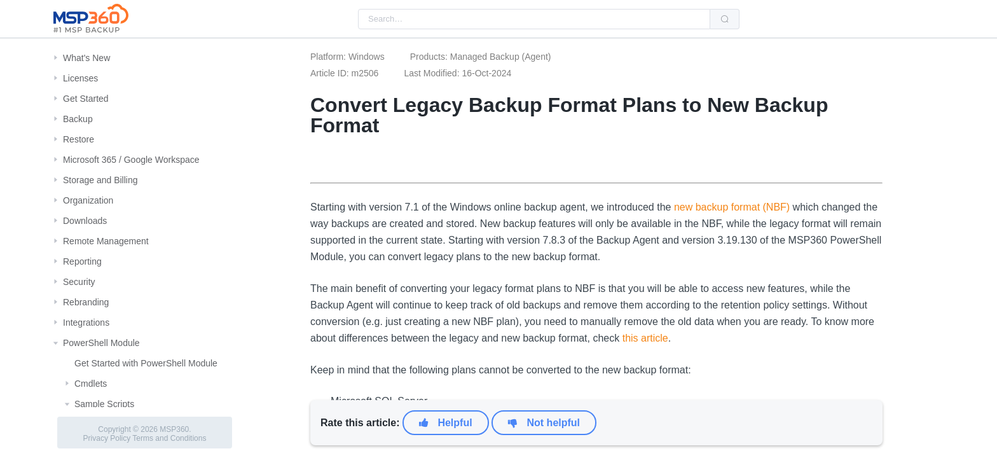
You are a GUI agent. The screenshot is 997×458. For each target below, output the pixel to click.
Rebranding (86, 302)
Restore (78, 139)
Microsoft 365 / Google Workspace (131, 160)
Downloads (85, 221)
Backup (78, 119)
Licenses (80, 78)
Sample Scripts (104, 404)
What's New (86, 58)
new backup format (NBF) (732, 207)
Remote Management (106, 241)
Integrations (86, 322)
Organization (88, 200)
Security (79, 282)
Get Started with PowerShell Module (145, 363)
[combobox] (534, 19)
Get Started (86, 99)
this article (645, 338)
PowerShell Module (101, 343)
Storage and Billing (100, 180)
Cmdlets (90, 383)
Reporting (82, 261)
